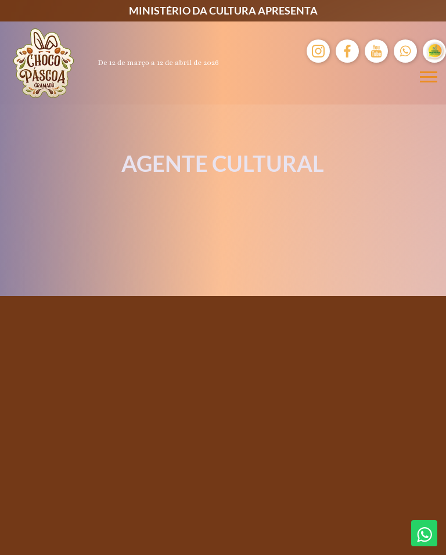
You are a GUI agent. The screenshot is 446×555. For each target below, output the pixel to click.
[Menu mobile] (428, 76)
